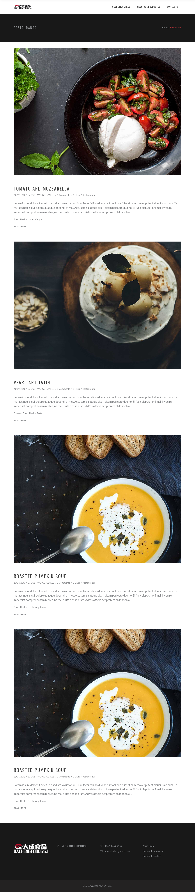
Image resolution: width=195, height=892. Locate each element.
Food (16, 219)
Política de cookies (152, 856)
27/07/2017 (19, 195)
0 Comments (63, 195)
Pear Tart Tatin (32, 382)
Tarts (39, 413)
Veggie (38, 219)
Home (165, 28)
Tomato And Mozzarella (42, 188)
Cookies (18, 413)
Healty (23, 219)
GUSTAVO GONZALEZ (42, 195)
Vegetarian (40, 607)
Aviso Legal (148, 846)
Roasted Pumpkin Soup (40, 575)
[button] (188, 4)
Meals (31, 607)
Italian (31, 219)
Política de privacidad (153, 851)
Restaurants (88, 195)
